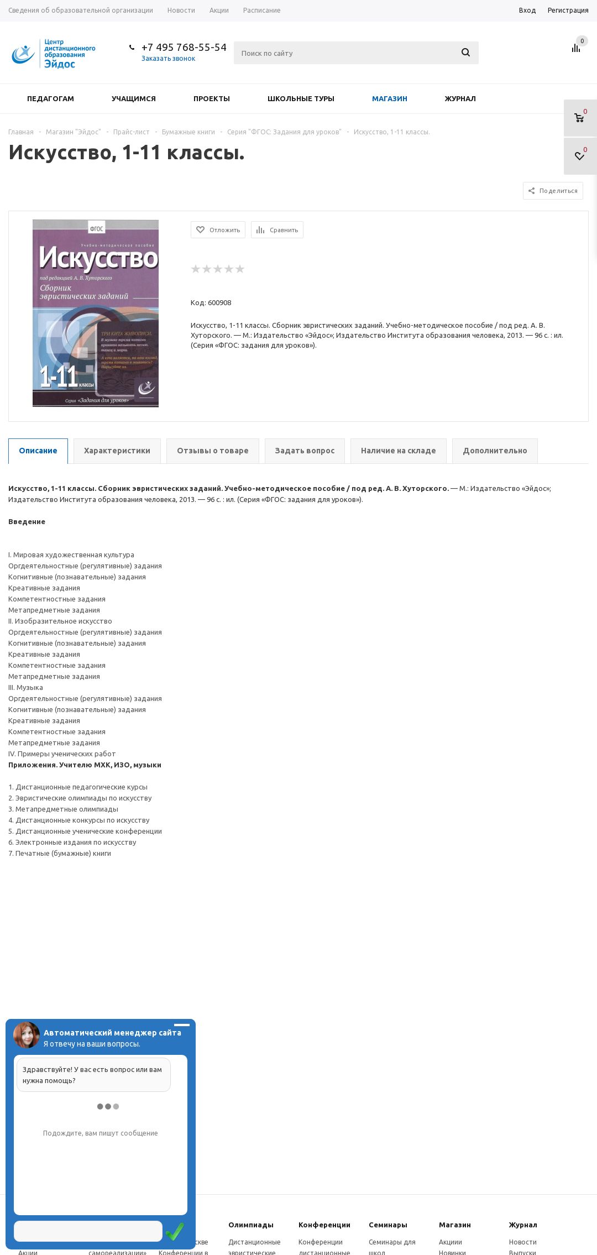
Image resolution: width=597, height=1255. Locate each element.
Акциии (450, 1242)
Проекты (211, 98)
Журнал (460, 98)
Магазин (389, 98)
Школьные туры (301, 98)
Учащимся (134, 98)
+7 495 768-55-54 (184, 47)
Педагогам (50, 98)
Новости (523, 1242)
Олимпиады (251, 1224)
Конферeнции (324, 1224)
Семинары (388, 1224)
